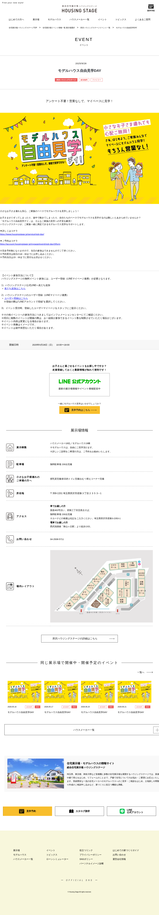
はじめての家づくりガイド (126, 852)
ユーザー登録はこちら (16, 298)
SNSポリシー (86, 861)
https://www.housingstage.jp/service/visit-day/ (22, 234)
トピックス (120, 19)
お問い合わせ (119, 856)
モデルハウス (54, 19)
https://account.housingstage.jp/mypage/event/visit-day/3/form (30, 244)
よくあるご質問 (142, 19)
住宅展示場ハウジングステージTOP (23, 28)
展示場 (36, 19)
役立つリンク (86, 852)
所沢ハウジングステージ (66, 80)
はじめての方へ (16, 19)
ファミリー (96, 80)
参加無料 (84, 80)
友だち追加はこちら (15, 288)
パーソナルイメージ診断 (92, 865)
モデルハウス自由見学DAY (126, 28)
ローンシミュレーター (57, 861)
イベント (102, 19)
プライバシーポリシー (91, 856)
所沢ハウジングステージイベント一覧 (95, 28)
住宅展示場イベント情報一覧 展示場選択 (59, 28)
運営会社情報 (119, 861)
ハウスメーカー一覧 (79, 19)
